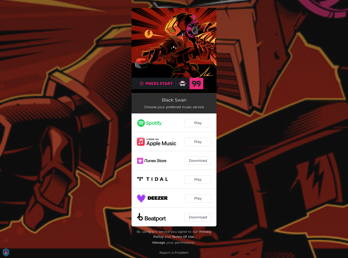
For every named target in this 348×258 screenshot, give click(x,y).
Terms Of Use (183, 237)
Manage (158, 242)
